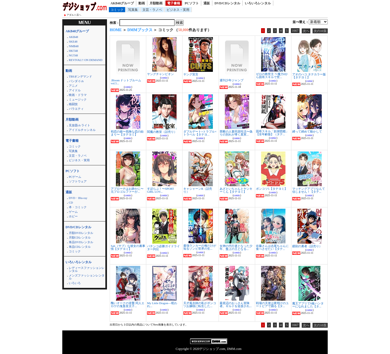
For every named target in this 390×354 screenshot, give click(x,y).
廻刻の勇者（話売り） (307, 246)
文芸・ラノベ (152, 10)
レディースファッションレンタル (87, 269)
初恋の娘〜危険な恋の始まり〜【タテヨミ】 (127, 133)
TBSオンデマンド (80, 76)
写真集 (133, 10)
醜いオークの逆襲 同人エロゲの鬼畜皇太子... (127, 304)
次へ (306, 31)
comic (128, 86)
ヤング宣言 (190, 74)
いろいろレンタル (258, 3)
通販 (206, 3)
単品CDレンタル (80, 246)
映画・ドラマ (78, 94)
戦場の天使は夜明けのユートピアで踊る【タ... (272, 304)
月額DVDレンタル (81, 232)
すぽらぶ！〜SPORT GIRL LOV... (160, 190)
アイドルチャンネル (82, 129)
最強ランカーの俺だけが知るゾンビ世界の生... (199, 247)
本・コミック (78, 207)
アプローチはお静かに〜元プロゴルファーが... (127, 190)
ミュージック (78, 99)
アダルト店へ (74, 15)
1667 (295, 31)
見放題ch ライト (79, 125)
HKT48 (73, 50)
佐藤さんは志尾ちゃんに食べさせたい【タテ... (272, 247)
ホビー (73, 216)
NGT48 (73, 55)
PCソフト (192, 3)
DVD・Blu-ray (78, 197)
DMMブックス (139, 30)
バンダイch (76, 81)
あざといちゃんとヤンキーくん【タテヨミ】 (236, 190)
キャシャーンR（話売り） (197, 190)
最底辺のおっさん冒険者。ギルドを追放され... (236, 304)
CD (71, 202)
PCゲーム (75, 176)
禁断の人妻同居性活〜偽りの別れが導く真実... (236, 133)
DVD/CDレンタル (227, 3)
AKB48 (73, 36)
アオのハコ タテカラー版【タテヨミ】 (309, 76)
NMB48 (74, 46)
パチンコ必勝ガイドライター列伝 (163, 247)
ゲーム (73, 211)
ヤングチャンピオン (160, 74)
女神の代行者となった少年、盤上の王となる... (236, 247)
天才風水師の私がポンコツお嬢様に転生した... (199, 304)
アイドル (75, 90)
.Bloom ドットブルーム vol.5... (126, 82)
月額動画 (156, 3)
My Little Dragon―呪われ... (162, 304)
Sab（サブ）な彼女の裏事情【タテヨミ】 (128, 247)
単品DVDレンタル (81, 242)
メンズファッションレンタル (87, 277)
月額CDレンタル (80, 237)
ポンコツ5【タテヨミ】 (271, 188)
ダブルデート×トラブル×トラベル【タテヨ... (199, 133)
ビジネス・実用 (178, 10)
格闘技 (73, 104)
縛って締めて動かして (307, 131)
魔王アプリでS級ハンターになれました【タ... (308, 305)
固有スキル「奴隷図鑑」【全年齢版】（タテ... (272, 133)
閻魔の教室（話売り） (162, 131)
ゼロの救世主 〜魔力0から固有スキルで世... (272, 75)
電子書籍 (173, 3)
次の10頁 (320, 31)
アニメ (73, 85)
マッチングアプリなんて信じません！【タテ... (308, 190)
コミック (116, 10)
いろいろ (75, 283)
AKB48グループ (122, 3)
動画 (141, 3)
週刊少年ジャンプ (231, 80)
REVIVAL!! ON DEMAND (85, 60)
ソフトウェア (78, 181)
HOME (116, 30)
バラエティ (76, 108)
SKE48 (73, 41)
